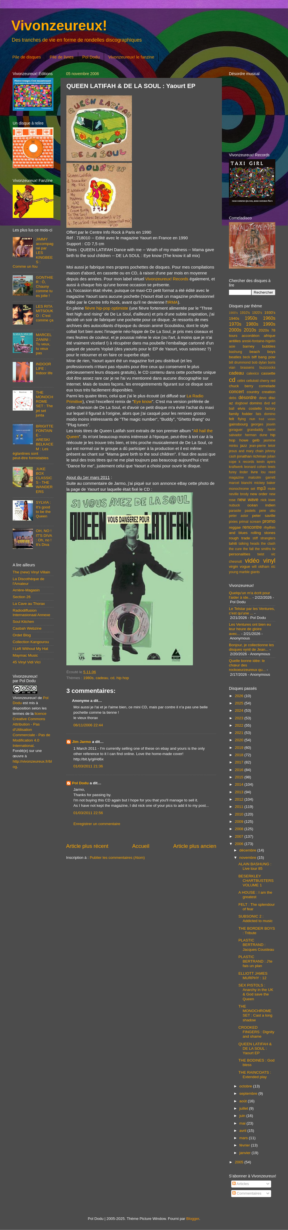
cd (112, 678)
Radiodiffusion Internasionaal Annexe (31, 612)
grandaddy (255, 430)
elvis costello (250, 408)
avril (243, 1130)
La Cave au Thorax (29, 604)
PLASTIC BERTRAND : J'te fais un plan (255, 961)
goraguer (236, 430)
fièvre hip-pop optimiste (106, 308)
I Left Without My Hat (30, 648)
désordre (247, 397)
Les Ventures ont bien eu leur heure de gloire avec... (250, 629)
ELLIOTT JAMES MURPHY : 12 (252, 975)
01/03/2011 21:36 (88, 766)
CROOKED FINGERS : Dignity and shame (256, 1031)
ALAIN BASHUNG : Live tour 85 (254, 866)
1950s (251, 318)
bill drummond (240, 362)
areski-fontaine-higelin (258, 341)
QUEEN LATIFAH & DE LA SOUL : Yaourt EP (255, 1048)
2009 (239, 821)
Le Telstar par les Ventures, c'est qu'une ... (252, 611)
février (245, 1145)
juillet (244, 1108)
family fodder (241, 414)
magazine (236, 477)
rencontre (252, 527)
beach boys (262, 352)
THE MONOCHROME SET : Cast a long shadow (255, 1013)
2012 (239, 799)
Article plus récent (87, 846)
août (243, 1101)
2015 (239, 777)
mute (271, 489)
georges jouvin (263, 424)
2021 (239, 733)
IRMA (172, 302)
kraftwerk (236, 467)
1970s (235, 323)
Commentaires (247, 1193)
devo (262, 398)
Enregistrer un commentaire (96, 824)
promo (268, 521)
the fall (248, 549)
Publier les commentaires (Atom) (117, 857)
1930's (269, 312)
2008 (239, 829)
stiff (255, 538)
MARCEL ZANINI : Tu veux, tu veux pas (43, 344)
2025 (239, 703)
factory (270, 409)
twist (260, 554)
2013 (239, 792)
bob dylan (259, 362)
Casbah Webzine (27, 628)
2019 (239, 747)
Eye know (143, 401)
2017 (239, 762)
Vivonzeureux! (59, 25)
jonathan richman (251, 456)
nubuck (234, 505)
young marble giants (244, 572)
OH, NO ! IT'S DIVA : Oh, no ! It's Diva (44, 538)
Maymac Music (25, 655)
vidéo (252, 560)
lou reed (268, 472)
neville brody (239, 494)
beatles (235, 357)
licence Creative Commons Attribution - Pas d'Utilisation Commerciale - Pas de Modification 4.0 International (31, 729)
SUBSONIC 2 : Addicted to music (255, 918)
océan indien (261, 505)
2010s (250, 329)
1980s (88, 678)
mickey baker (264, 483)
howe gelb (249, 440)
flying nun (246, 419)
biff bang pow (263, 357)
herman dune (256, 435)
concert (236, 391)
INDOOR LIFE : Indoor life (44, 368)
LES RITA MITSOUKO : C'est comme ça (44, 313)
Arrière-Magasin (26, 590)
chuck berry (241, 386)
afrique (269, 336)
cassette (268, 373)
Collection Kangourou (31, 642)
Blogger (192, 1219)
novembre (248, 857)
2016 (239, 770)
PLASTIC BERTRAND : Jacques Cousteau (256, 944)
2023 (239, 718)
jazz (243, 445)
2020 (239, 740)
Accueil (140, 846)
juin (242, 1116)
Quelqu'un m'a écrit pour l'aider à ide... (249, 595)
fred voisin (267, 419)
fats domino (265, 414)
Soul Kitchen (23, 621)
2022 (239, 725)
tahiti (233, 543)
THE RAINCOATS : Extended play (254, 1074)
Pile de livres (61, 57)
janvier (245, 1153)
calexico (253, 373)
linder (244, 472)
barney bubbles (259, 346)
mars (244, 1138)
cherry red (267, 381)
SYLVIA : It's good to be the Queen (43, 509)
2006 (239, 844)
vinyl (269, 560)
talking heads (249, 544)
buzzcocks (267, 368)
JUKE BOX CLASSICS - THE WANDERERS (44, 480)
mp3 (261, 488)
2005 (239, 1162)
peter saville (263, 515)
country (253, 392)
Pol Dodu (91, 57)
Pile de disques (26, 57)
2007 (239, 836)
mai (243, 1123)
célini (241, 381)
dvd (267, 403)
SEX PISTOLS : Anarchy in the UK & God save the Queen (255, 992)
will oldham (260, 567)
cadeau (102, 678)
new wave (247, 499)
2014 (239, 784)
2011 (239, 807)
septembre (248, 1093)
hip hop (122, 678)
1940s (234, 318)
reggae (235, 527)
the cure (235, 549)
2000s (235, 329)
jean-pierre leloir (262, 446)
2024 (239, 710)
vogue (245, 566)
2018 (239, 755)
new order (258, 494)
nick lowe (267, 500)
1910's (245, 313)
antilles (235, 341)
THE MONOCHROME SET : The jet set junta (44, 403)
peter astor (238, 516)
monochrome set (242, 489)
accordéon (250, 336)
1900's (233, 312)
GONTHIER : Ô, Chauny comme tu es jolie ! (44, 286)
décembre (248, 850)
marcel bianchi (240, 483)
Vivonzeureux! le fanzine (131, 57)
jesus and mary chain (246, 451)
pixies (233, 522)
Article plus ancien (194, 846)
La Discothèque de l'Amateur (28, 581)
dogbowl (241, 403)
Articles (240, 1184)
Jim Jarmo (81, 742)
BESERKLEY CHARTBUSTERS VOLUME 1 (256, 880)
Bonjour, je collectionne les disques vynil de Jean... (251, 647)
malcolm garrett (261, 477)
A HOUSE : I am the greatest (255, 894)
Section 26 (22, 597)
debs (232, 398)
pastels (250, 511)
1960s (269, 318)
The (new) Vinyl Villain (31, 572)
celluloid (252, 381)
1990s (269, 323)
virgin (233, 566)
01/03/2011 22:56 (88, 813)
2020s (263, 330)
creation (268, 392)
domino (256, 403)
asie (232, 346)
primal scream (250, 522)
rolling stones (263, 533)
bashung (235, 352)
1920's (257, 313)
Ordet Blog (22, 635)
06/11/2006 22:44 (88, 725)
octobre (246, 1086)
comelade (267, 386)
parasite (235, 511)
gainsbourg (238, 424)
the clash (268, 544)
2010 (239, 814)
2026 (239, 696)
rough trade (239, 538)
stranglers (267, 538)
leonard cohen (255, 467)
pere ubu (267, 511)
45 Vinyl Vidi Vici (26, 662)
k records (246, 462)
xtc (273, 567)
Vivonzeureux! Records (166, 279)
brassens (247, 368)
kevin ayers (265, 462)
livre (254, 472)
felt (231, 419)
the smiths (263, 549)
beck (246, 357)
